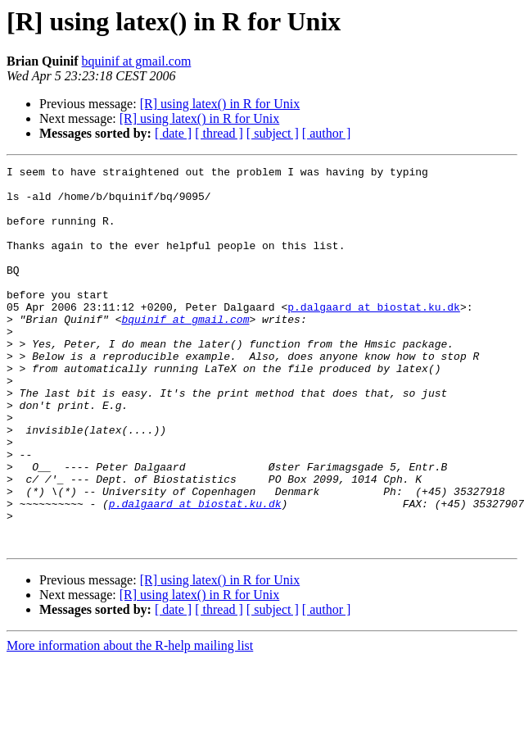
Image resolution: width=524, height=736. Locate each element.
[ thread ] (219, 133)
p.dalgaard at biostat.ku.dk (373, 336)
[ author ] (326, 133)
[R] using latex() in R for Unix (220, 104)
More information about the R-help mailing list (130, 722)
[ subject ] (272, 133)
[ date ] (173, 133)
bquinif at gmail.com (137, 61)
